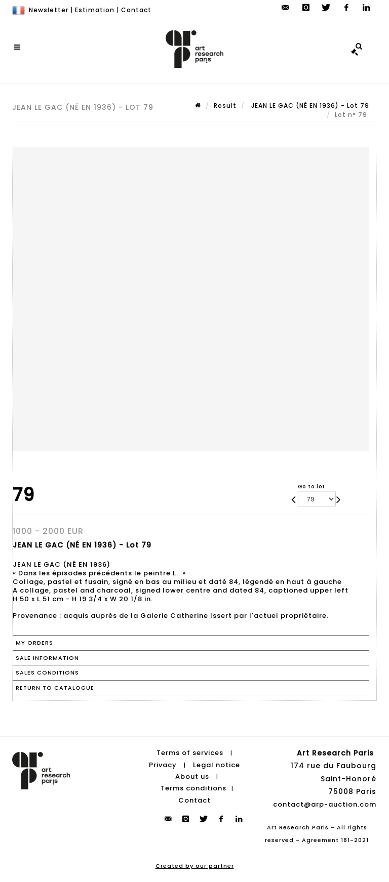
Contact (136, 10)
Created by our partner (194, 866)
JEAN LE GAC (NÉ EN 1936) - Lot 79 (309, 105)
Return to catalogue (55, 688)
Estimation (94, 10)
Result (225, 105)
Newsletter (48, 10)
